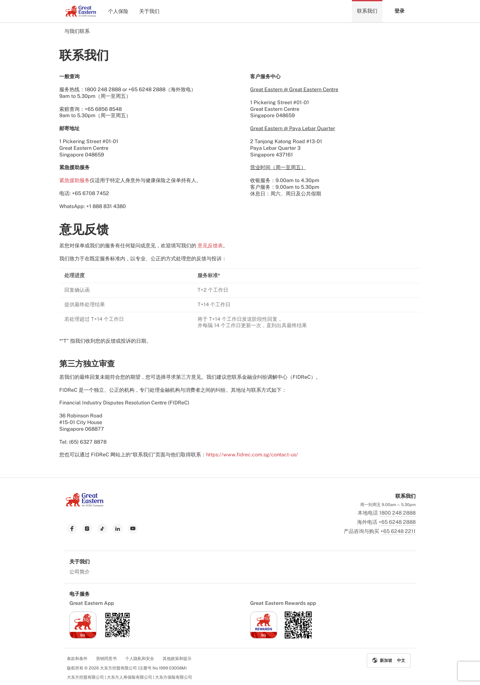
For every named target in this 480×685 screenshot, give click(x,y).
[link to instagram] (87, 528)
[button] (399, 11)
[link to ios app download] (82, 637)
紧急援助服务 (74, 180)
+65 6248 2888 (397, 522)
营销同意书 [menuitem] (106, 658)
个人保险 (118, 11)
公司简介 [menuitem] (79, 572)
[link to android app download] (117, 637)
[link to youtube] (133, 528)
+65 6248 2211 (398, 531)
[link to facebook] (72, 528)
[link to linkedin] (118, 528)
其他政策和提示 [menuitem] (177, 658)
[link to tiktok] (102, 528)
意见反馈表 (210, 246)
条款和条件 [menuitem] (77, 658)
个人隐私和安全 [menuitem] (139, 658)
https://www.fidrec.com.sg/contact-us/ (252, 455)
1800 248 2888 (397, 513)
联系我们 (367, 11)
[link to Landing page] (84, 505)
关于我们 (149, 11)
